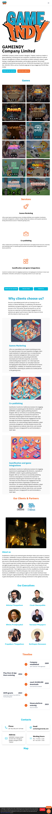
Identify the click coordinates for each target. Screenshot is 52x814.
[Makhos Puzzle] (14, 131)
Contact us (41, 289)
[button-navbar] (48, 3)
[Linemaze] (14, 168)
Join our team (26, 289)
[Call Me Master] (14, 149)
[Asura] (14, 112)
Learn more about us (23, 71)
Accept (42, 809)
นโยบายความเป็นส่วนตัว (5, 813)
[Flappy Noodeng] (14, 186)
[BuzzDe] (38, 131)
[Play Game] (49, 811)
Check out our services (9, 71)
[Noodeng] (38, 186)
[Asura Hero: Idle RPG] (38, 94)
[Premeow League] (38, 149)
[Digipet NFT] (38, 168)
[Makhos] (38, 112)
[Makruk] (14, 94)
